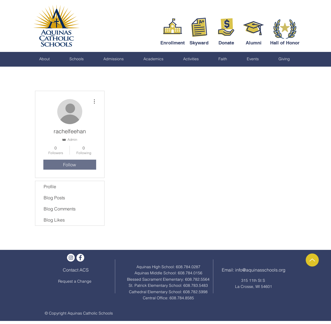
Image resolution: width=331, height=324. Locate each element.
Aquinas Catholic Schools (90, 313)
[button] (44, 59)
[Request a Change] (75, 281)
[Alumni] (253, 43)
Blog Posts (54, 197)
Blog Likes (54, 220)
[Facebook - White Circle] (80, 258)
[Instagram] (71, 258)
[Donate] (226, 43)
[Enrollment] (172, 43)
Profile (50, 186)
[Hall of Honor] (285, 43)
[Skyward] (199, 43)
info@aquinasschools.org (260, 270)
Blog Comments (60, 209)
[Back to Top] (312, 260)
